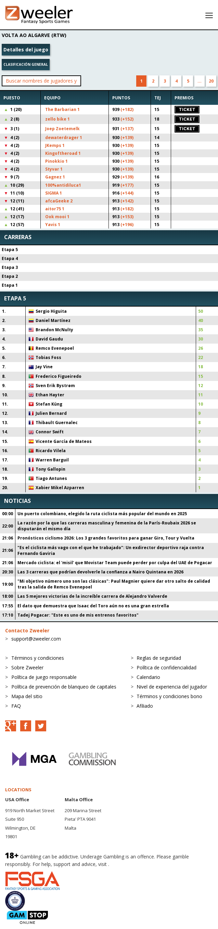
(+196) (126, 224)
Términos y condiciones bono (169, 696)
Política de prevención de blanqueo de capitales (63, 686)
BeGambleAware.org (133, 864)
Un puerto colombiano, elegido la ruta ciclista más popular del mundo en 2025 (102, 514)
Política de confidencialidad (166, 667)
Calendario (148, 677)
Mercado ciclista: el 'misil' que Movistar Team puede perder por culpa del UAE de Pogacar (114, 563)
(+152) (126, 119)
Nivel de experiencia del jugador (172, 686)
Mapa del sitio (26, 696)
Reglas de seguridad (159, 658)
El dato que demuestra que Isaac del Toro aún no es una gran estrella (93, 606)
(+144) (126, 193)
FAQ (16, 706)
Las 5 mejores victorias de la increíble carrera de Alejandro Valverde (92, 596)
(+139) (126, 137)
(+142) (126, 201)
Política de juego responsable (44, 677)
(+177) (126, 185)
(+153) (126, 217)
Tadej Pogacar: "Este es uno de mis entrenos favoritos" (78, 615)
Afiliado (145, 706)
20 (211, 81)
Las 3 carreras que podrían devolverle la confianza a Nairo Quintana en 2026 (100, 572)
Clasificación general (25, 64)
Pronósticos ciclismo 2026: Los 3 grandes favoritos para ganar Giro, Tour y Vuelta (105, 538)
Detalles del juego (25, 49)
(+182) (126, 109)
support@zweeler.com (36, 638)
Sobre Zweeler (27, 667)
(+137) (126, 129)
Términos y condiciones (37, 658)
